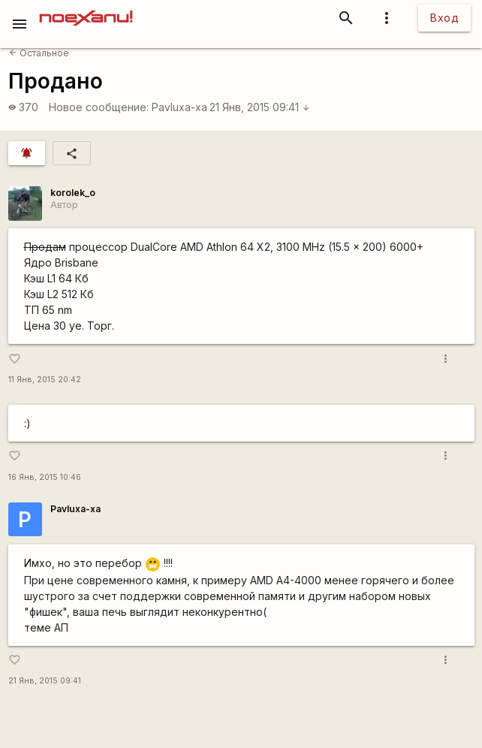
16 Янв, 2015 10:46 (44, 477)
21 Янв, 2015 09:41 (259, 107)
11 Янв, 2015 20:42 (44, 380)
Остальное (39, 53)
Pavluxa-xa (179, 107)
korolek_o (72, 192)
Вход (444, 17)
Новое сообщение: (99, 107)
